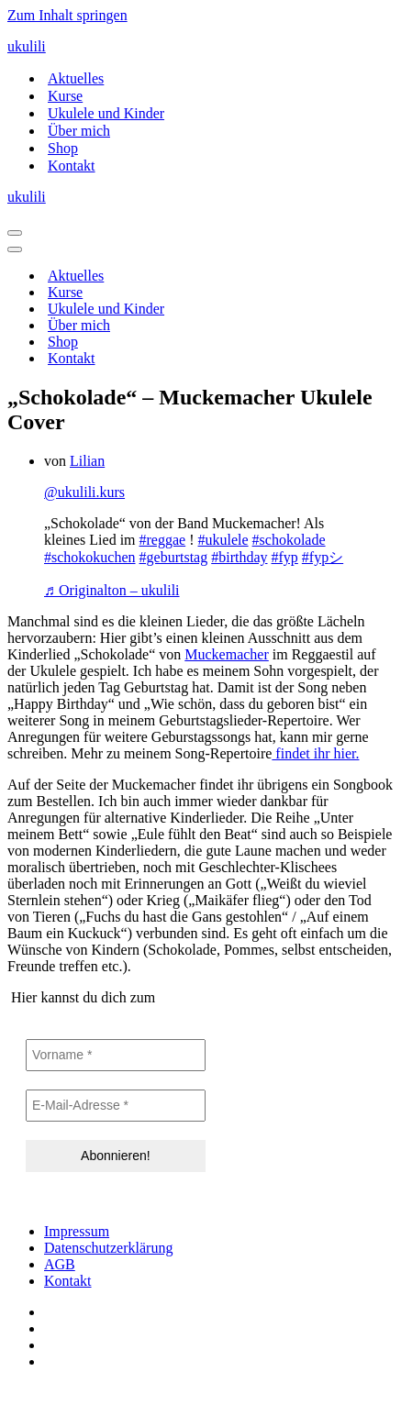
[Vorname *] (116, 1055)
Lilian (87, 461)
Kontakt (71, 165)
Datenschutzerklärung (108, 1248)
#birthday (239, 557)
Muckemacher (226, 654)
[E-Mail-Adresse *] (116, 1106)
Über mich (79, 130)
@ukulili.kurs (84, 492)
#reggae (162, 540)
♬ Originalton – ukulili (112, 590)
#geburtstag (173, 557)
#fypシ (322, 557)
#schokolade (289, 540)
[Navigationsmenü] (14, 233)
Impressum (76, 1231)
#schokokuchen (90, 557)
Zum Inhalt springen (67, 15)
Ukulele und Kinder (106, 113)
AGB (59, 1264)
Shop (63, 148)
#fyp (285, 557)
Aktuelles (76, 78)
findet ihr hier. (315, 753)
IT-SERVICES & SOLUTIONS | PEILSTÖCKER (154, 1392)
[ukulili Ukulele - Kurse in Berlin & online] (200, 47)
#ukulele (223, 540)
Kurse (65, 96)
